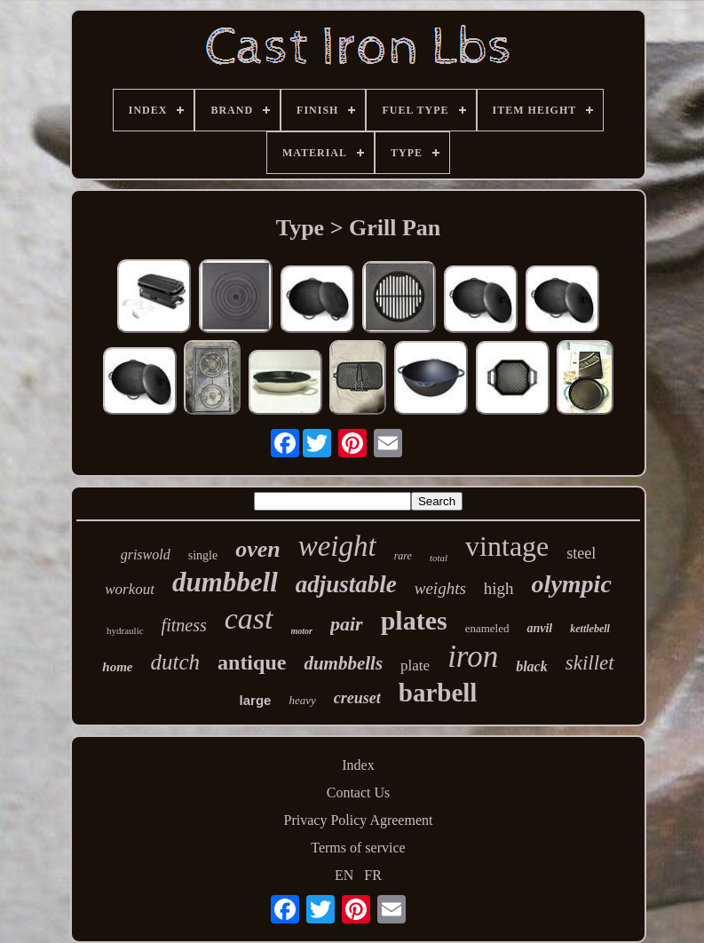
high (499, 588)
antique (252, 662)
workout (129, 589)
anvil (539, 628)
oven (258, 549)
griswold (145, 554)
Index (358, 765)
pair (346, 624)
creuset (357, 698)
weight (337, 546)
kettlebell (590, 628)
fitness (184, 625)
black (532, 666)
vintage (507, 546)
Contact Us (359, 792)
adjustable (346, 584)
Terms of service (358, 847)
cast (249, 618)
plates (414, 620)
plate (415, 665)
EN (344, 875)
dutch (175, 662)
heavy (302, 700)
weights (440, 588)
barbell (438, 692)
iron (472, 656)
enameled (487, 628)
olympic (572, 584)
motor (301, 631)
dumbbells (343, 663)
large (256, 700)
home (117, 667)
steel (581, 553)
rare (403, 556)
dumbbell (225, 582)
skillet (590, 663)
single (203, 555)
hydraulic (125, 630)
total (438, 557)
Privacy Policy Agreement (358, 820)
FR (373, 875)
